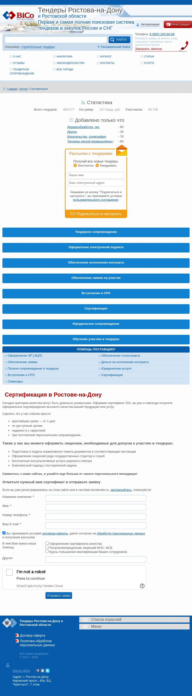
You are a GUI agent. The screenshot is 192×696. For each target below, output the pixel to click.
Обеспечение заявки (22, 362)
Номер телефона (16, 515)
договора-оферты (55, 533)
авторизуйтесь (121, 490)
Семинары (15, 381)
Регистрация (177, 24)
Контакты (107, 63)
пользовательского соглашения (95, 200)
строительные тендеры (38, 47)
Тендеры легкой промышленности (91, 141)
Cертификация (96, 308)
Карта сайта (21, 670)
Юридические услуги (116, 368)
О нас (17, 56)
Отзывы (19, 63)
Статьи (149, 56)
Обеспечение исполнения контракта (96, 262)
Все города (64, 69)
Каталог (106, 56)
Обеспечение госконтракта (120, 355)
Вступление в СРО (96, 293)
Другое (72, 132)
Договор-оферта (32, 635)
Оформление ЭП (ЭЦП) (25, 355)
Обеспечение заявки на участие (95, 278)
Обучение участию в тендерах (96, 339)
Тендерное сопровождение (96, 232)
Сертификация (39, 88)
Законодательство (70, 63)
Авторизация (150, 24)
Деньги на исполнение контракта (125, 362)
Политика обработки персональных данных (37, 643)
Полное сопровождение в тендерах (33, 368)
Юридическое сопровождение (96, 324)
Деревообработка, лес (83, 127)
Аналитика (64, 56)
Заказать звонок (148, 49)
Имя (6, 506)
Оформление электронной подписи (96, 247)
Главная (12, 88)
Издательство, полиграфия (86, 136)
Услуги (149, 63)
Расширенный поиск (113, 47)
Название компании (18, 497)
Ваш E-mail (11, 524)
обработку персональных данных (121, 533)
